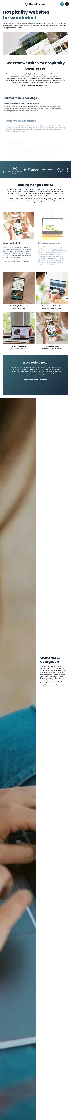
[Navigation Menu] (4, 4)
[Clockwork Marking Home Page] (35, 4)
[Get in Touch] (62, 4)
